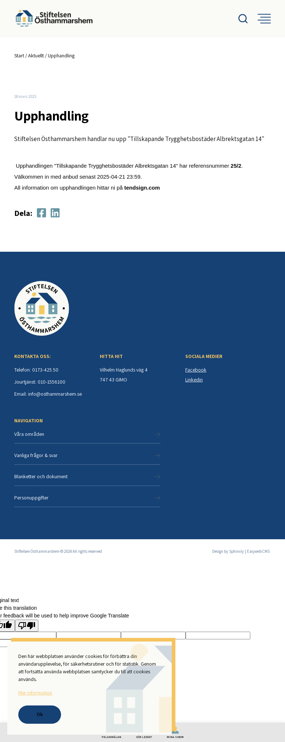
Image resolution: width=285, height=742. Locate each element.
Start (19, 55)
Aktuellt (36, 55)
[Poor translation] (26, 626)
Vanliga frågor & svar (87, 456)
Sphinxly (236, 552)
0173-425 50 (45, 370)
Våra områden (87, 434)
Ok (40, 714)
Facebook (195, 370)
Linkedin (194, 380)
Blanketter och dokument (87, 477)
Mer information (35, 692)
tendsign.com (142, 188)
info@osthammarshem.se (55, 394)
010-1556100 (51, 382)
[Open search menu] (248, 18)
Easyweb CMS (258, 552)
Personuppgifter (87, 498)
